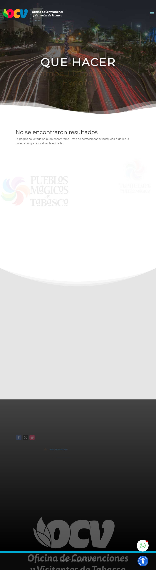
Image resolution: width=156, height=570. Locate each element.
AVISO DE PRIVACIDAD (63, 449)
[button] (143, 546)
